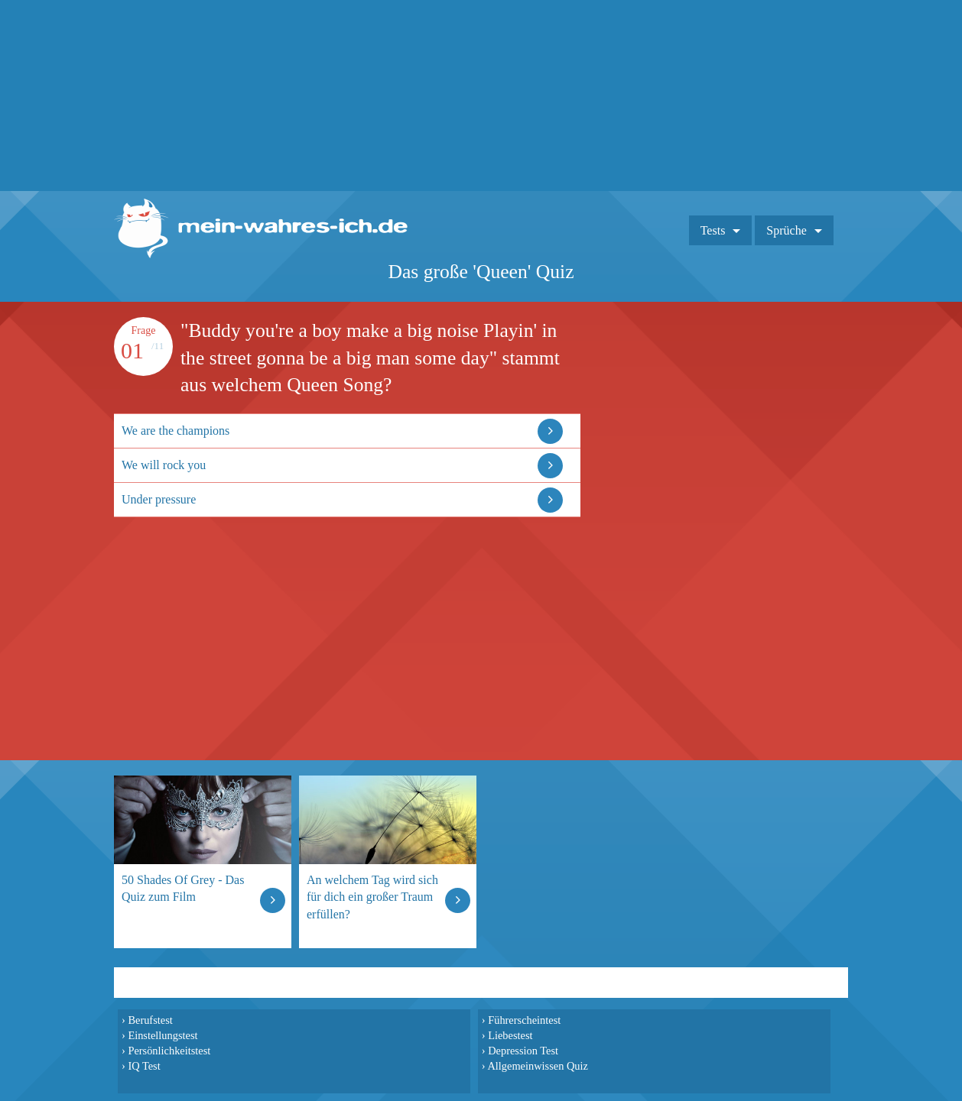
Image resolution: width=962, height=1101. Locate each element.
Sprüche (786, 230)
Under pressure (159, 499)
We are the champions (175, 430)
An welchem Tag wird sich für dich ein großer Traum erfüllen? (372, 896)
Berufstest (150, 1020)
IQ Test (144, 1066)
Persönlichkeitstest (169, 1050)
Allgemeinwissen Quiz (537, 1066)
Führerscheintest (524, 1020)
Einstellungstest (162, 1035)
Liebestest (510, 1035)
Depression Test (523, 1050)
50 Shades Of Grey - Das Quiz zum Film (183, 888)
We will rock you (164, 464)
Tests (713, 230)
